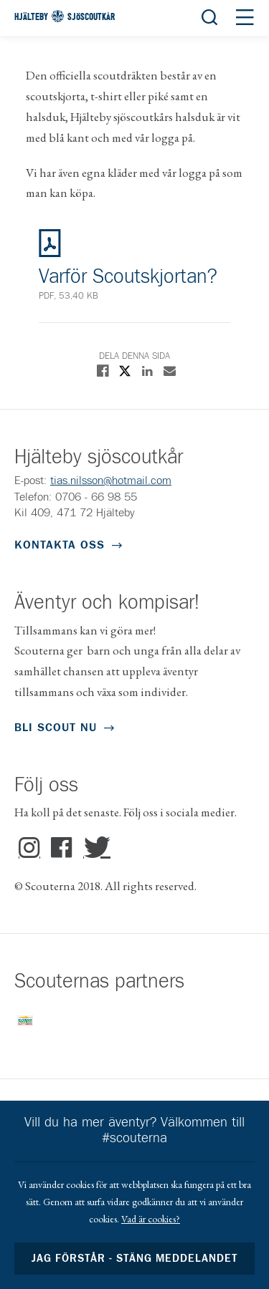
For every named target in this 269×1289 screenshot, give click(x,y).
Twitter (94, 848)
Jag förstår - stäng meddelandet (135, 1258)
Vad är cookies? (150, 1218)
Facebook (62, 848)
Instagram (29, 848)
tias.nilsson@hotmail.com (110, 480)
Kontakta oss (59, 545)
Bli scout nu (55, 727)
